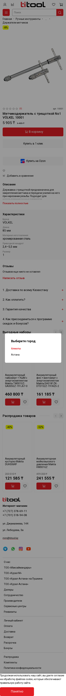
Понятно (17, 691)
